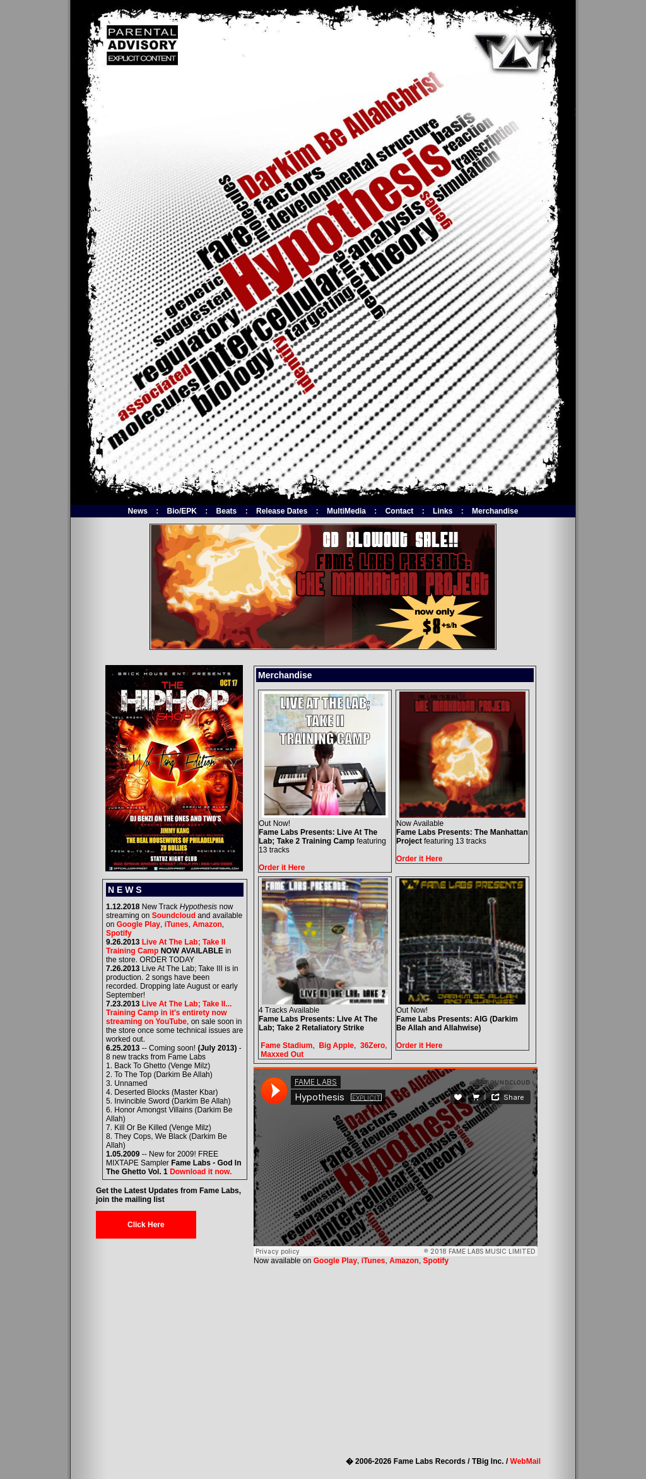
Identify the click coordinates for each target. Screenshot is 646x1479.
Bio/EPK (182, 511)
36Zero (372, 1045)
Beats (226, 511)
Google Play (138, 924)
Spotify (119, 933)
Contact (399, 511)
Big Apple (336, 1045)
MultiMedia (346, 511)
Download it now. (201, 1171)
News (138, 511)
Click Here (146, 1224)
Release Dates (281, 511)
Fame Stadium (286, 1045)
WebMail (525, 1461)
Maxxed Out (282, 1054)
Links (442, 511)
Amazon (207, 924)
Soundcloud (174, 915)
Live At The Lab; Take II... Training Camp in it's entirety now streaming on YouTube (169, 1012)
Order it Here (282, 867)
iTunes (177, 924)
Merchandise (495, 511)
